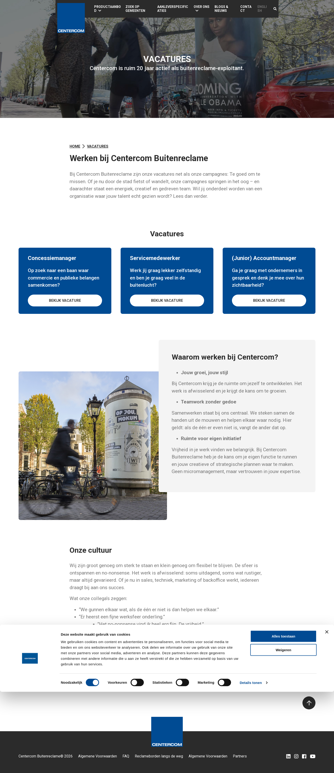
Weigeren (283, 731)
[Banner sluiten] (326, 713)
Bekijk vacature (65, 300)
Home (75, 146)
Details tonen (251, 764)
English (301, 9)
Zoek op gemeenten (151, 9)
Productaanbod (109, 9)
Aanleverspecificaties (192, 9)
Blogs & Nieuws (255, 9)
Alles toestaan (283, 717)
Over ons (225, 9)
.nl (115, 676)
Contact (281, 9)
